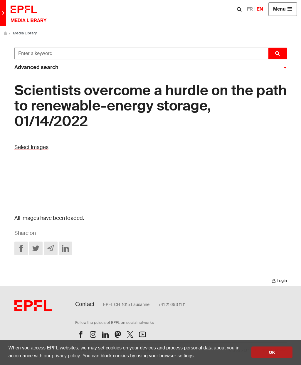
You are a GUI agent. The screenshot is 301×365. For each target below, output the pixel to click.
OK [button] (272, 352)
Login (282, 280)
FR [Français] (250, 9)
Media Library (25, 33)
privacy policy (66, 355)
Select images (31, 147)
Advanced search (36, 67)
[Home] (6, 33)
